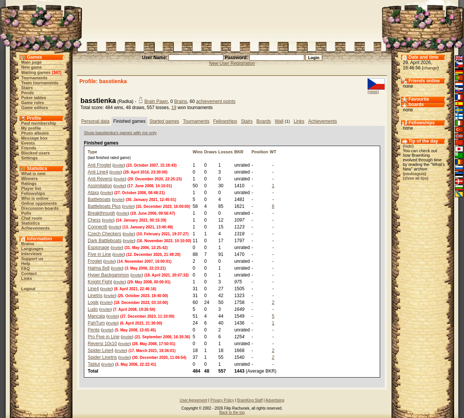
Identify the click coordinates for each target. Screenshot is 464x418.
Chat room (31, 218)
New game (31, 67)
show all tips (415, 178)
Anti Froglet (99, 165)
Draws (210, 152)
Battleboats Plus (104, 206)
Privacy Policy (222, 400)
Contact (29, 273)
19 (173, 107)
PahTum (96, 323)
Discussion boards (40, 208)
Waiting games (36, 72)
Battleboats (99, 199)
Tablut (94, 364)
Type (92, 152)
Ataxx (93, 192)
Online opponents (39, 203)
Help (26, 263)
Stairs (27, 87)
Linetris (95, 295)
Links (26, 278)
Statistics (30, 223)
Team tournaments (40, 82)
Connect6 (97, 227)
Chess (94, 220)
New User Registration (232, 63)
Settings (29, 158)
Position (260, 152)
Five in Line (99, 254)
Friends (29, 148)
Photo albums (35, 133)
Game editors (34, 107)
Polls (26, 213)
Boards (264, 121)
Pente (94, 330)
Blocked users (35, 153)
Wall (279, 121)
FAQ (25, 268)
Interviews (31, 253)
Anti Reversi (100, 179)
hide (408, 146)
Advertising (274, 400)
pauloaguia (414, 173)
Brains (27, 243)
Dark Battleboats (105, 240)
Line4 (93, 288)
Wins (197, 152)
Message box (34, 138)
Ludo (93, 309)
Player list (31, 188)
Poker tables (33, 97)
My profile (31, 128)
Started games (164, 121)
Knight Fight (100, 282)
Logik (93, 302)
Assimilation (100, 185)
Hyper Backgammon (108, 275)
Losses (225, 152)
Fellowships (33, 193)
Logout (28, 288)
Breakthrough (101, 213)
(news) (373, 92)
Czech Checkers (104, 233)
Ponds (27, 92)
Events (28, 143)
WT (273, 152)
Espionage (98, 247)
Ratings (29, 183)
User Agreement (193, 400)
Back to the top (232, 412)
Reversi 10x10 (102, 343)
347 (56, 72)
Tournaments (34, 78)
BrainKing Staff (250, 400)
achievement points (215, 101)
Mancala (96, 316)
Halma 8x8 (98, 268)
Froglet (95, 261)
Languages (32, 248)
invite (119, 165)
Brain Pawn (156, 101)
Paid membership (38, 123)
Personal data (95, 121)
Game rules (32, 102)
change (430, 68)
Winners (29, 178)
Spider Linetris (102, 357)
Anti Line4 (98, 172)
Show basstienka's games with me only (120, 132)
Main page (31, 62)
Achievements (35, 228)
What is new (33, 173)
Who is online (35, 198)
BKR (238, 152)
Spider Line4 (100, 350)
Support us (32, 258)
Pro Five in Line (103, 336)
